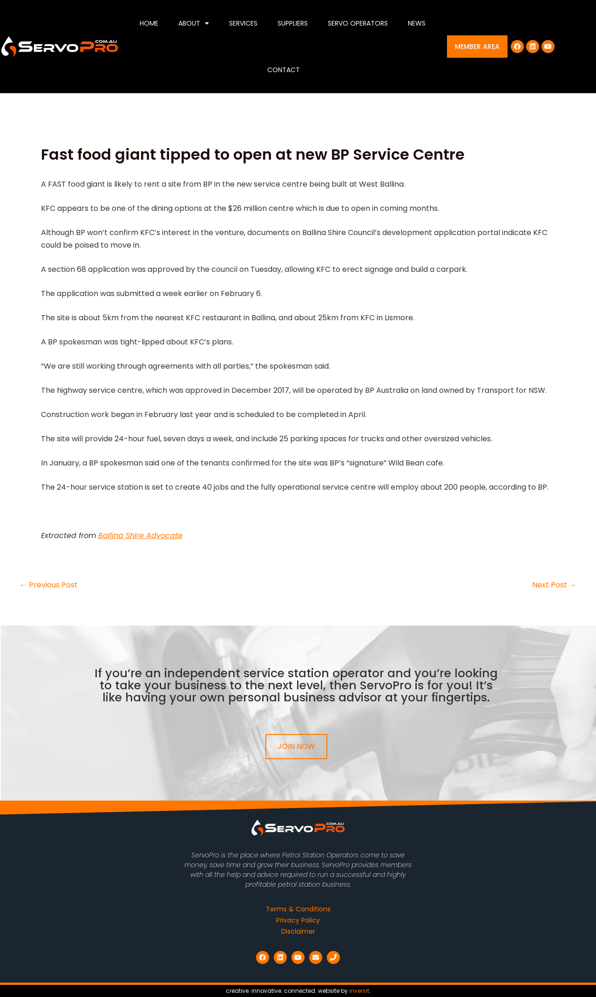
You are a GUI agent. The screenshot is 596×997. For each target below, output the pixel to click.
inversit (359, 991)
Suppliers (293, 23)
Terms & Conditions (298, 909)
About (193, 23)
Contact (283, 69)
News (417, 23)
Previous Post (49, 585)
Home (149, 23)
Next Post (554, 585)
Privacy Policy (298, 920)
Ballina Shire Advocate (140, 535)
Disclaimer (298, 931)
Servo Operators (358, 23)
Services (243, 23)
